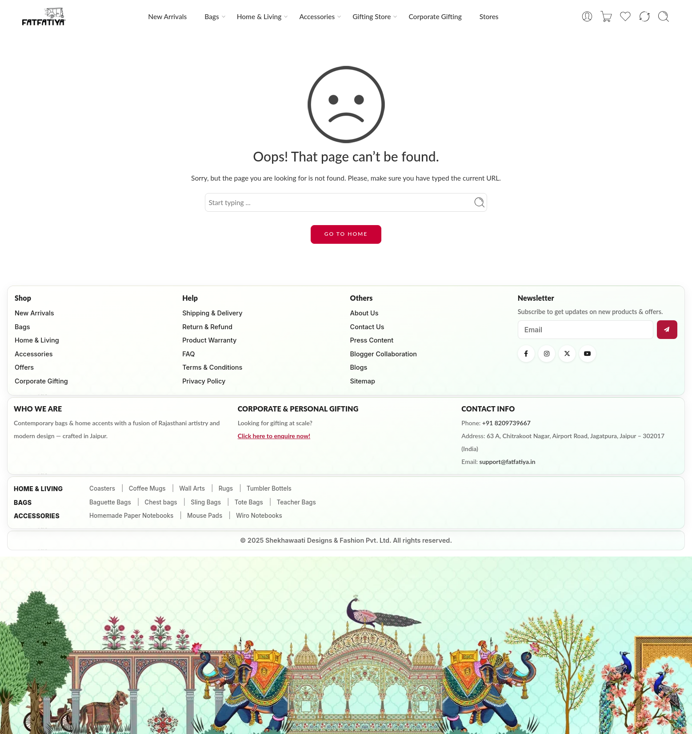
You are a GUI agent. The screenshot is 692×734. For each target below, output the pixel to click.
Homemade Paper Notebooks (131, 515)
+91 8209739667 (506, 423)
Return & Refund (207, 327)
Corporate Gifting (434, 16)
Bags (211, 16)
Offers (24, 367)
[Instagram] (546, 353)
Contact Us (367, 327)
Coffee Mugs (147, 488)
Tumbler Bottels (269, 488)
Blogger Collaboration (383, 354)
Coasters (102, 488)
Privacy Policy (203, 381)
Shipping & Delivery (212, 313)
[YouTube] (587, 353)
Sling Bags (206, 502)
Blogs (359, 367)
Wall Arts (192, 488)
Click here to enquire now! (274, 436)
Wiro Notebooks (259, 515)
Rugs (226, 488)
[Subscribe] (667, 329)
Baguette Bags (110, 502)
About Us (364, 313)
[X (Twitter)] (567, 353)
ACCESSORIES (37, 516)
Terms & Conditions (212, 367)
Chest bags (160, 502)
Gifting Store (371, 16)
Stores (489, 16)
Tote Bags (249, 502)
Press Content (372, 340)
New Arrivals (167, 16)
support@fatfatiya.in (508, 461)
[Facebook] (526, 353)
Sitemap (362, 381)
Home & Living (259, 16)
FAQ (188, 354)
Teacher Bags (296, 502)
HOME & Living (38, 488)
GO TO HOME (346, 233)
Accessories (317, 16)
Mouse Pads (204, 515)
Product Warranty (209, 340)
